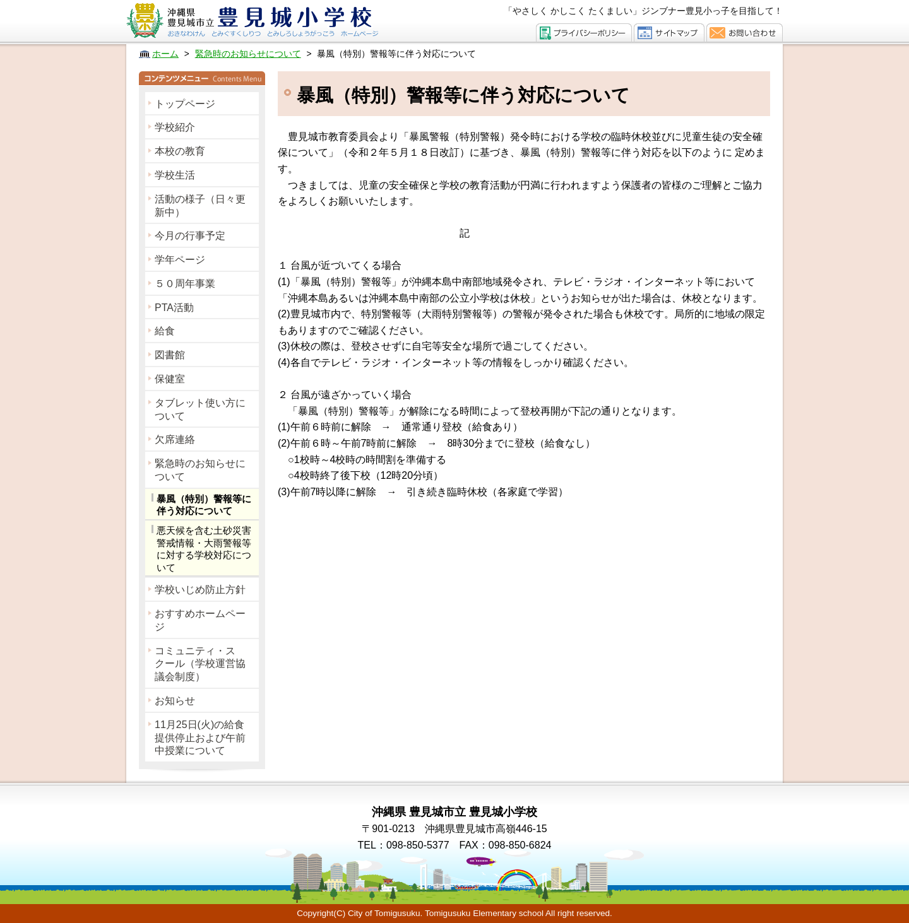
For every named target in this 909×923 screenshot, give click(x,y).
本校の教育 (180, 151)
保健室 (170, 378)
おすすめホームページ (200, 620)
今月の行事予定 (190, 235)
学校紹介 (175, 127)
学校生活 (175, 175)
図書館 (170, 355)
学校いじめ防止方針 (200, 589)
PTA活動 (174, 307)
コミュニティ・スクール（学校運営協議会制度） (200, 664)
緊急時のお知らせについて (200, 470)
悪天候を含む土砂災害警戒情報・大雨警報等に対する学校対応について (204, 549)
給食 (165, 331)
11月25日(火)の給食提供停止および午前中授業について (200, 737)
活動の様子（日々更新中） (200, 206)
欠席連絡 (175, 439)
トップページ (185, 103)
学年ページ (180, 259)
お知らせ (175, 700)
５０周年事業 (185, 283)
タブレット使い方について (200, 409)
